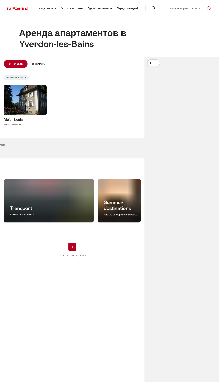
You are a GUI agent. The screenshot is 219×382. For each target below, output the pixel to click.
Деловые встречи (179, 8)
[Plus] (151, 63)
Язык (196, 8)
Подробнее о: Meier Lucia (25, 110)
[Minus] (157, 63)
